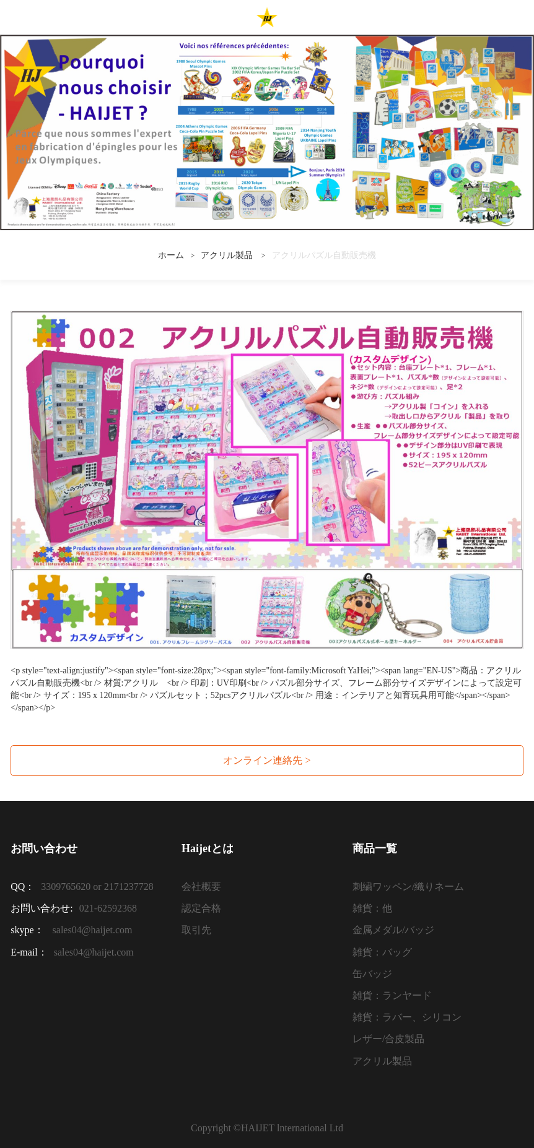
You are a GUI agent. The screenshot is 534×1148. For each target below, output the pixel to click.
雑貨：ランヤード (392, 995)
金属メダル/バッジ (393, 930)
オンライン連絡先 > (266, 760)
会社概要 (201, 886)
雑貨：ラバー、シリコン (407, 1017)
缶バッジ (372, 974)
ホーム (171, 255)
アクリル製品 (228, 255)
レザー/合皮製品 (388, 1039)
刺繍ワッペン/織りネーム (408, 886)
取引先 (196, 930)
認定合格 (201, 908)
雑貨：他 (372, 908)
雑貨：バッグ (382, 952)
